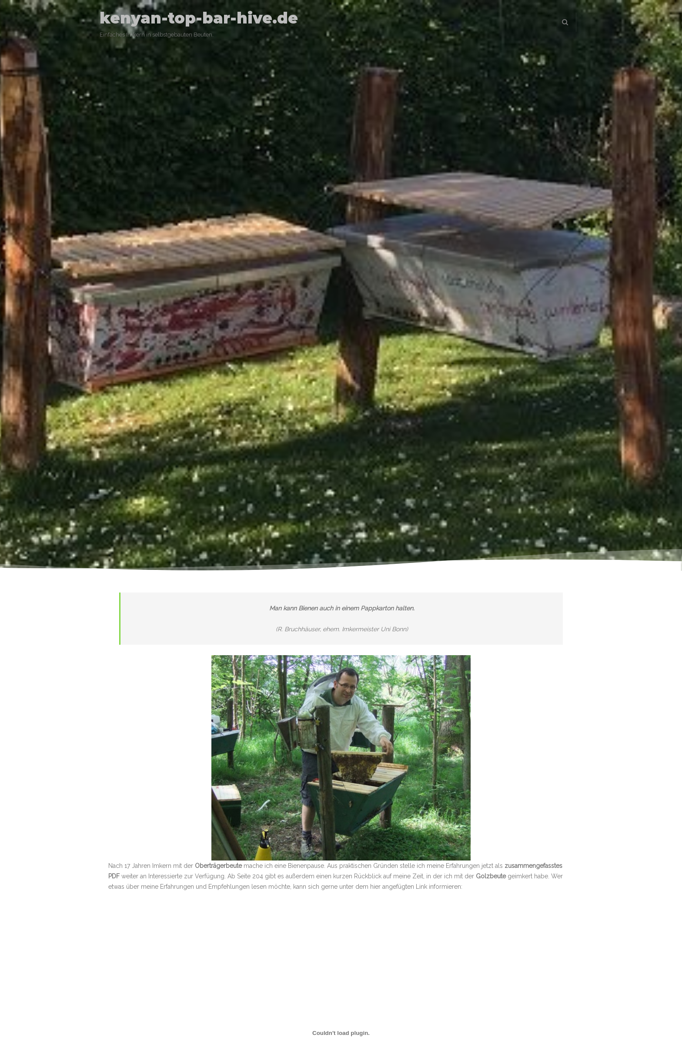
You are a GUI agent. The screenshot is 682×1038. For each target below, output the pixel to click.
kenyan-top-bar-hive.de (199, 18)
